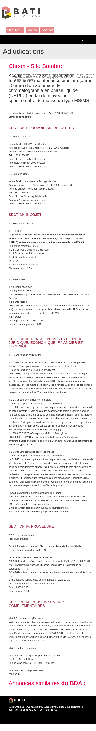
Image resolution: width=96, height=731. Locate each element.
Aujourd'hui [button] (15, 30)
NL (82, 40)
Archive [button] (32, 30)
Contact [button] (47, 30)
